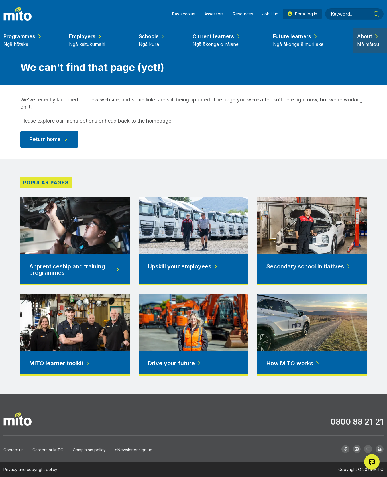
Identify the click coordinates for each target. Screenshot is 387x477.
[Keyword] (354, 6)
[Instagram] (357, 449)
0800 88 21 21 (357, 422)
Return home (49, 139)
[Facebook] (345, 449)
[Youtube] (368, 449)
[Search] (376, 6)
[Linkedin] (380, 449)
